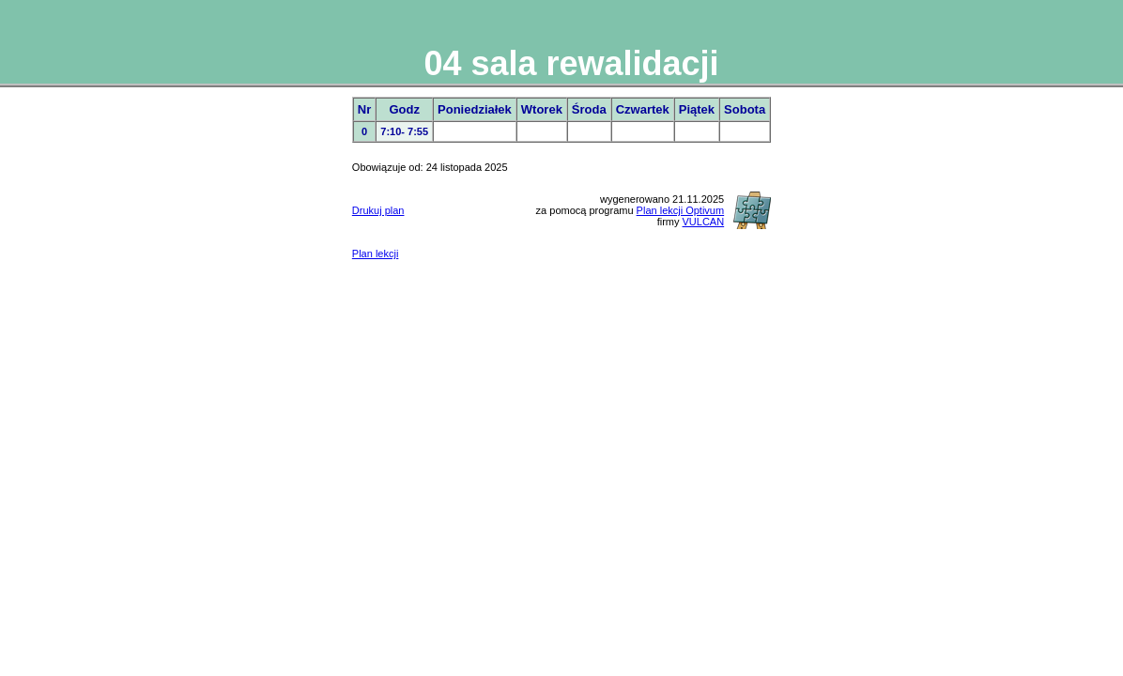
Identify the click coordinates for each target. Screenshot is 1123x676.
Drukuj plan (378, 210)
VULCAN (704, 221)
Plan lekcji (375, 253)
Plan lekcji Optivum (681, 210)
